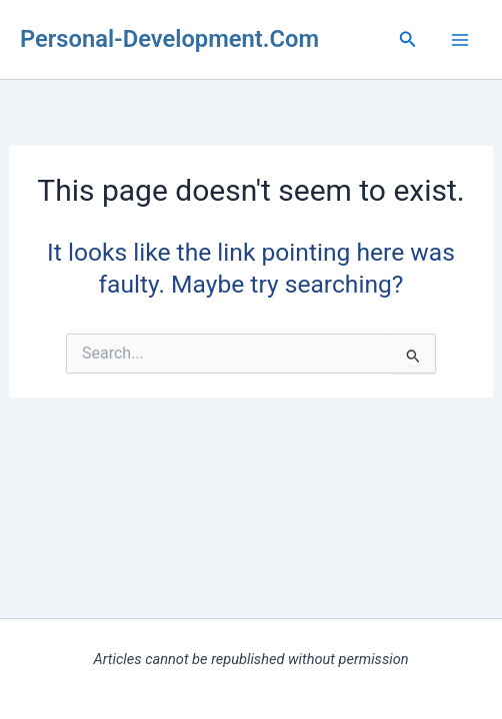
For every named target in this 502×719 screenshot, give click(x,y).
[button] (408, 39)
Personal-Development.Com (169, 39)
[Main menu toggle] (459, 39)
